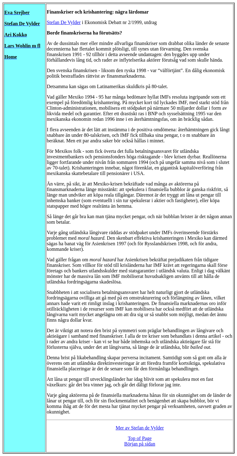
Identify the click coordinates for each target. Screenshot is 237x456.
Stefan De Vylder (64, 22)
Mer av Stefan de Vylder (140, 427)
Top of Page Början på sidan (139, 441)
